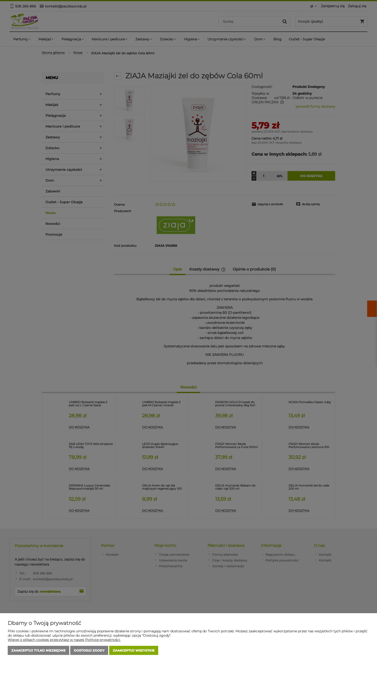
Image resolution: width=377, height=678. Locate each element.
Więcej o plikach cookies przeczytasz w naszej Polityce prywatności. (64, 640)
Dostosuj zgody (89, 650)
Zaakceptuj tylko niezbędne (38, 650)
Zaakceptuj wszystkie (134, 650)
